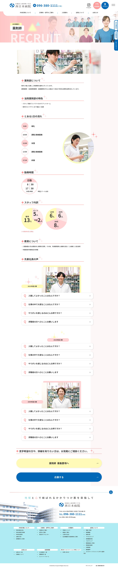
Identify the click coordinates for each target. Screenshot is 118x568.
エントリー (116, 46)
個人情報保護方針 (100, 565)
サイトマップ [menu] (89, 565)
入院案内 (64, 12)
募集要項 (116, 36)
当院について (80, 12)
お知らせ (95, 12)
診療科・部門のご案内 (46, 12)
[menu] (113, 4)
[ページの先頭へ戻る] (111, 492)
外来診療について (25, 12)
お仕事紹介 (116, 26)
